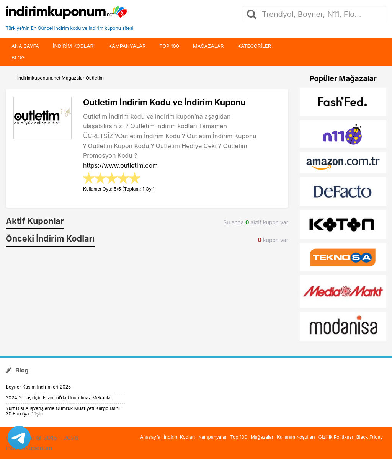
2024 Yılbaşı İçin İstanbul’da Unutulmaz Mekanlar (59, 397)
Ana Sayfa (25, 46)
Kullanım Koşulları (296, 437)
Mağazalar (208, 46)
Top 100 (169, 46)
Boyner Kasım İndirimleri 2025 (38, 387)
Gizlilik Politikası (335, 437)
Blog (18, 57)
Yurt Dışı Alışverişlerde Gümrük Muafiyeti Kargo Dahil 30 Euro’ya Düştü (63, 411)
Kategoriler (254, 46)
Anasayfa (150, 437)
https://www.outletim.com (120, 165)
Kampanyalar (126, 46)
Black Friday (369, 437)
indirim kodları (74, 46)
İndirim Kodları (179, 437)
